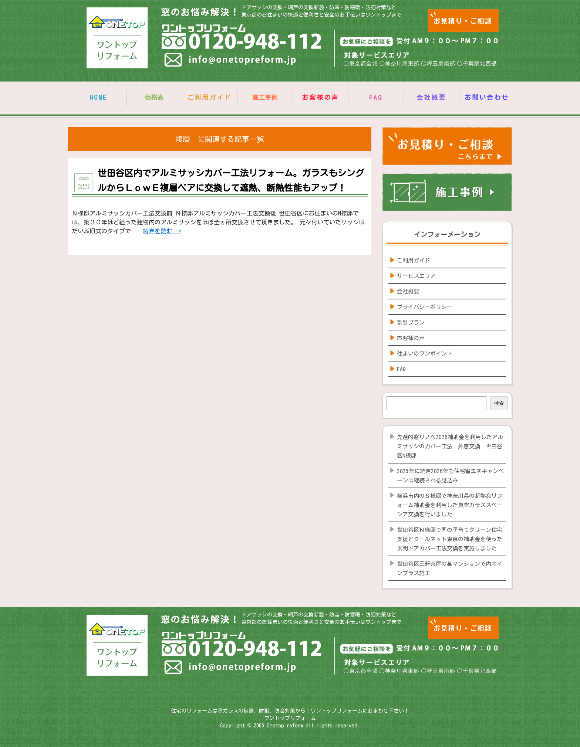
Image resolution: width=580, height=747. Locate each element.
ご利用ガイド (209, 97)
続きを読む (162, 231)
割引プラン (411, 322)
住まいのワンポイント (424, 353)
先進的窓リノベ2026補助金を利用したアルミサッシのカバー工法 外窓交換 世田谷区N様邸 (450, 446)
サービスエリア (416, 276)
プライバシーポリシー (424, 307)
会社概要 (431, 97)
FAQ (375, 97)
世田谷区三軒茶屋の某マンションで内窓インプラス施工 (449, 568)
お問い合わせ (487, 97)
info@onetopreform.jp (231, 61)
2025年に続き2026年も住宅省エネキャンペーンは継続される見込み (450, 475)
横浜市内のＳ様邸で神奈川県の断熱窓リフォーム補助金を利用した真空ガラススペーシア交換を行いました (449, 505)
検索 (499, 403)
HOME (98, 97)
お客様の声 (320, 97)
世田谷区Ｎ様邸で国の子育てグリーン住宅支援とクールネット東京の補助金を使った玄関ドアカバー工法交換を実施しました (449, 539)
